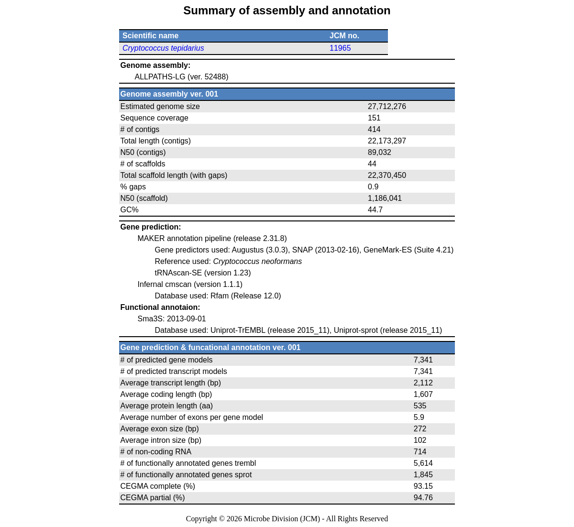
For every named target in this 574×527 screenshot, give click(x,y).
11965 (340, 48)
